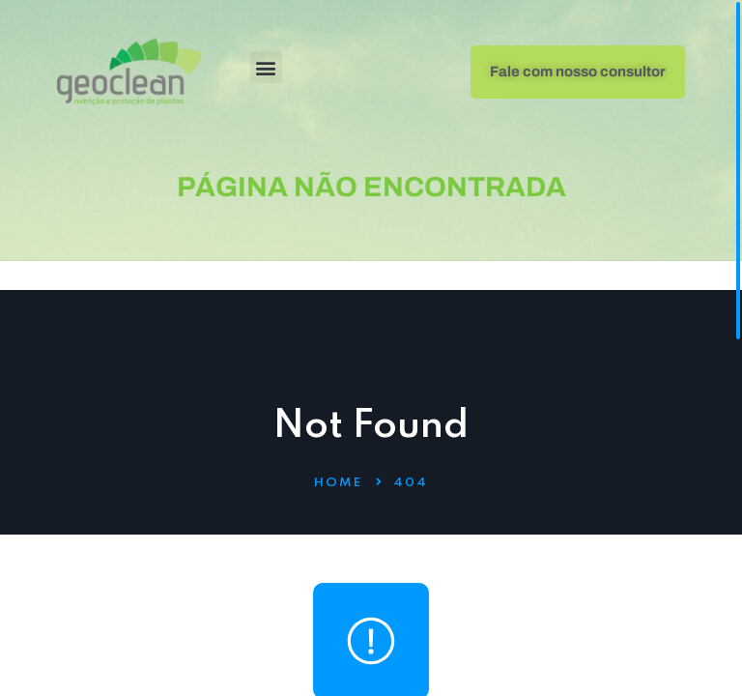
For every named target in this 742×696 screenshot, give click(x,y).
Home (338, 483)
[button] (266, 67)
